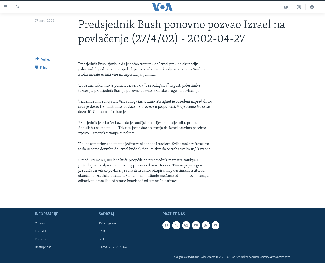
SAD (102, 231)
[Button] (42, 60)
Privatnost (42, 239)
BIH (101, 239)
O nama (40, 223)
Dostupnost (43, 247)
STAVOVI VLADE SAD (114, 247)
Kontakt (40, 231)
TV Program (107, 223)
